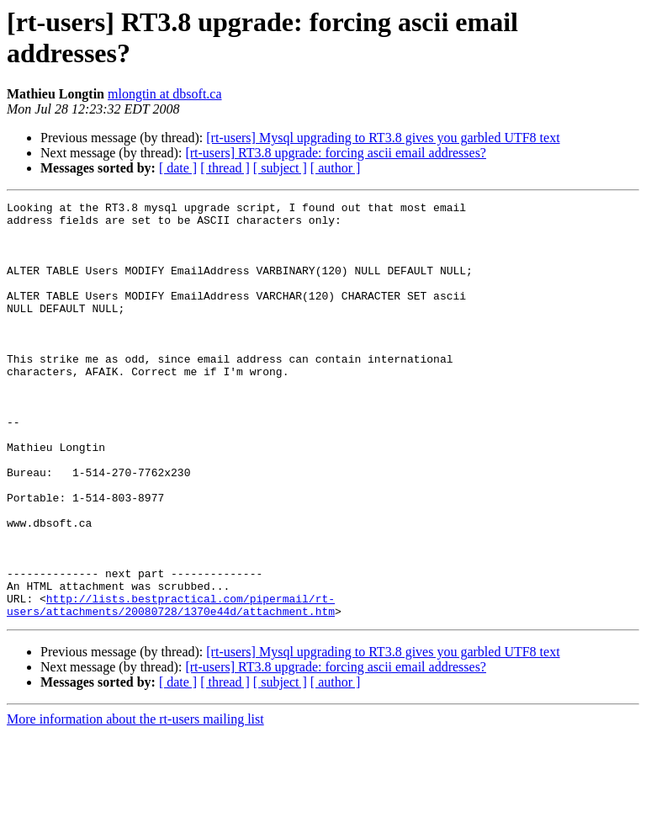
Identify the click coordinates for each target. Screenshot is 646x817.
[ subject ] (280, 168)
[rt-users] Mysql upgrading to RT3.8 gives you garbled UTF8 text (382, 137)
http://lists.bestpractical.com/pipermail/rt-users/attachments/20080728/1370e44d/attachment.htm (171, 686)
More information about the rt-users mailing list (135, 802)
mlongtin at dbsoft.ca (165, 94)
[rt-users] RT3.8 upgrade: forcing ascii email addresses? (335, 153)
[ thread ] (225, 168)
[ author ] (335, 168)
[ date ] (178, 168)
